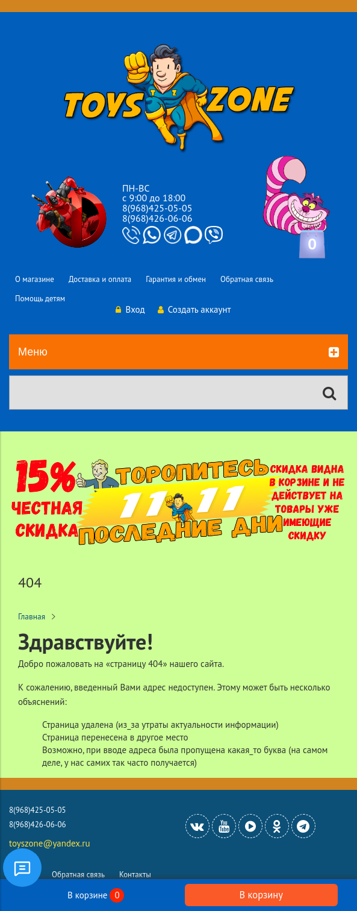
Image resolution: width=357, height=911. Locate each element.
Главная (31, 616)
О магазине (34, 279)
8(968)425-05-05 (157, 208)
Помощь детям (40, 298)
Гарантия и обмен (176, 279)
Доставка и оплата (100, 279)
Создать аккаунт (194, 309)
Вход (130, 309)
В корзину (261, 894)
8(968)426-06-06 (157, 218)
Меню (178, 352)
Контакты (135, 874)
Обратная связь (246, 279)
